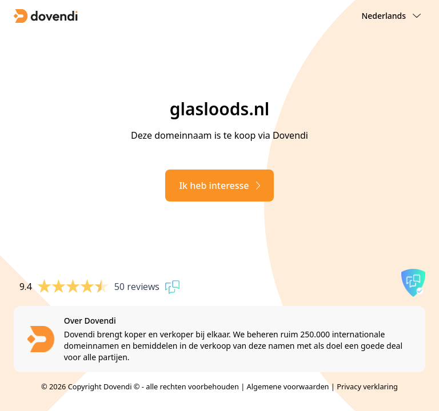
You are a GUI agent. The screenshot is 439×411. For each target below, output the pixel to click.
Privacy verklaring (367, 386)
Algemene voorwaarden (288, 386)
